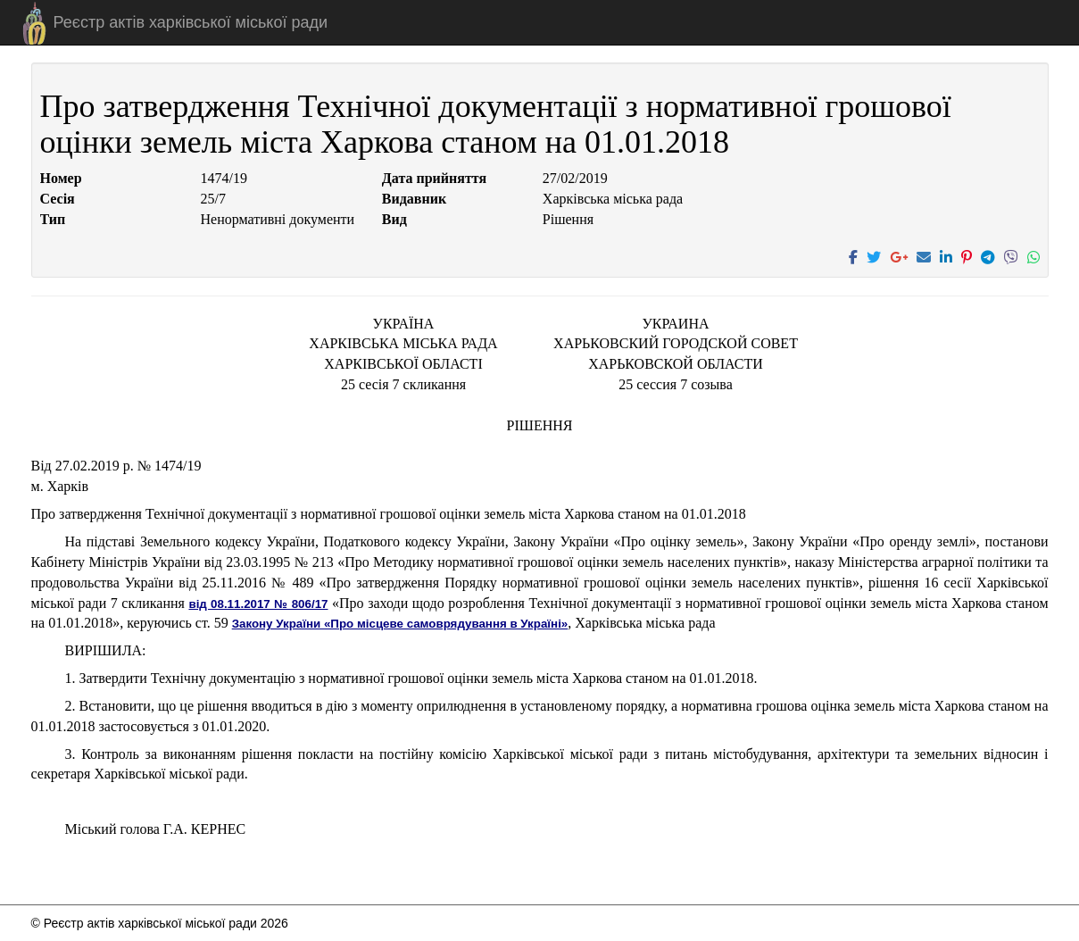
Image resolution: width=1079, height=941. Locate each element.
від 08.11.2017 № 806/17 (258, 604)
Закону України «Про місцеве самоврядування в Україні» (400, 623)
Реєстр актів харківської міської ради (191, 22)
